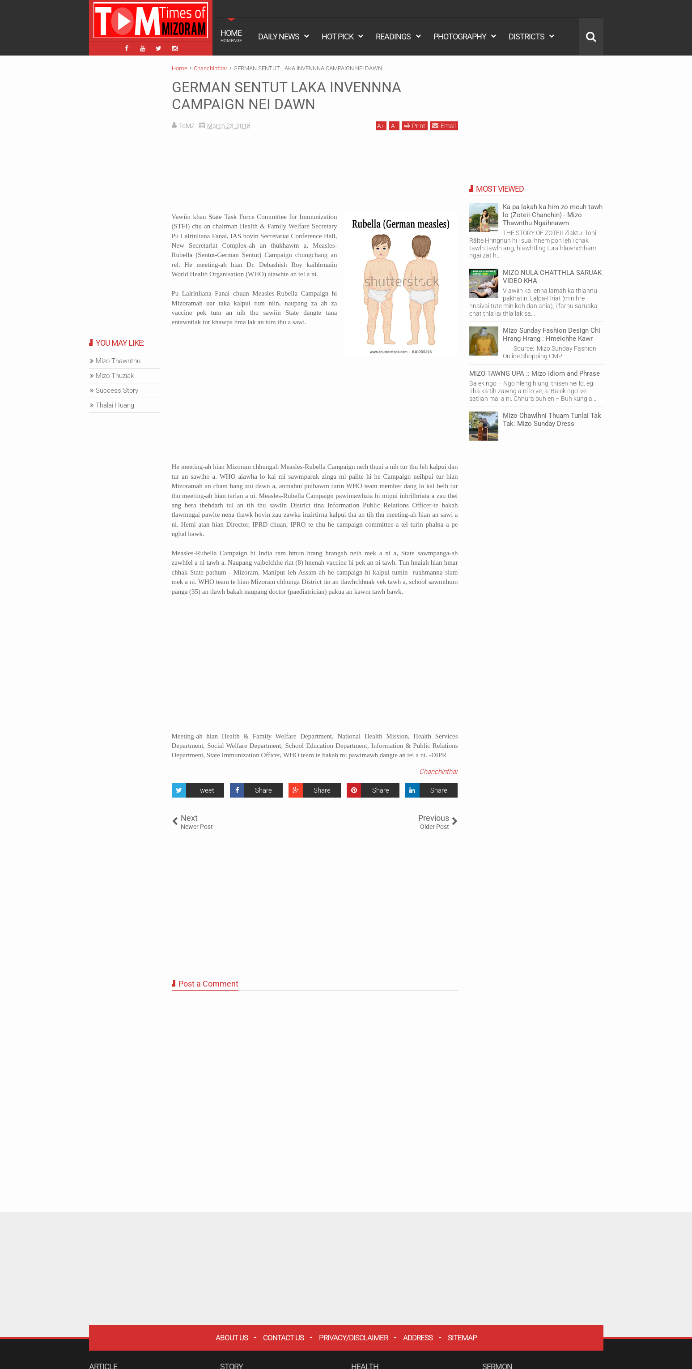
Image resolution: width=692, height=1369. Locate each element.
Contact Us (283, 1337)
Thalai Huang (115, 405)
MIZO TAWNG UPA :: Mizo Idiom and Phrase (534, 373)
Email (444, 125)
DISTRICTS (526, 36)
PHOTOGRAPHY (459, 36)
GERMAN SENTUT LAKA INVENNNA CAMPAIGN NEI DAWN (286, 96)
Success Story (117, 390)
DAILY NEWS (278, 36)
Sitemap (462, 1337)
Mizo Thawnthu (118, 361)
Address (418, 1337)
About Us (232, 1337)
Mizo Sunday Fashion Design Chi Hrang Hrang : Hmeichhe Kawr (551, 334)
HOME (231, 35)
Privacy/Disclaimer (353, 1337)
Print (414, 125)
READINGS (393, 36)
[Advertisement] (315, 174)
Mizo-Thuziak (115, 376)
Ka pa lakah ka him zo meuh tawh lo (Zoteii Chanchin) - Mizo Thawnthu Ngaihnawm (553, 215)
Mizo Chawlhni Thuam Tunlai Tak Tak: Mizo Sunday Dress (552, 420)
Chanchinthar (438, 772)
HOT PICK (337, 36)
